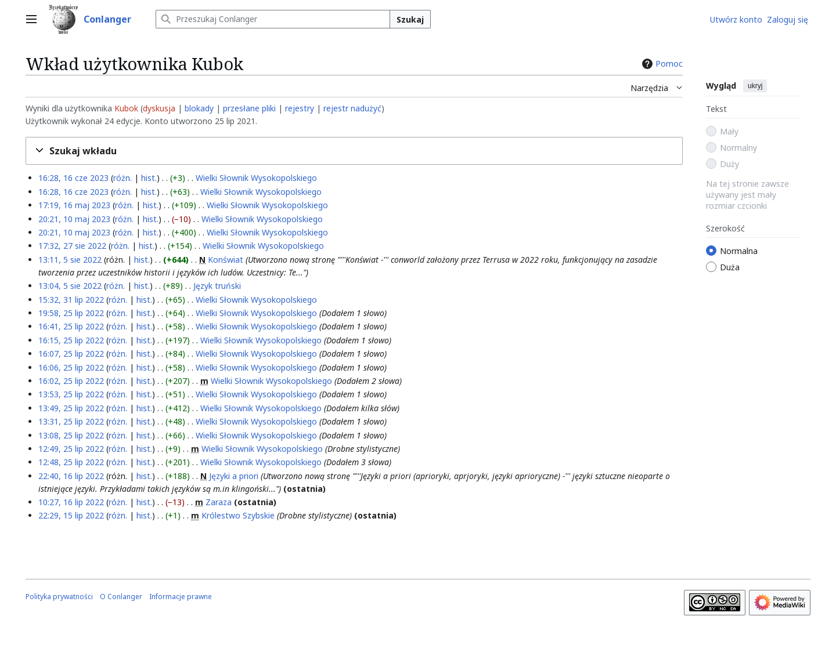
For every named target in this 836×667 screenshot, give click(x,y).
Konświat (225, 259)
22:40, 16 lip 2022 (71, 475)
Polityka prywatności (59, 596)
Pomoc (661, 63)
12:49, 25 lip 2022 (71, 448)
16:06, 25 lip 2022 (71, 367)
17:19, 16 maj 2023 (74, 205)
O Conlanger (121, 596)
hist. (149, 177)
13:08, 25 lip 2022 (71, 435)
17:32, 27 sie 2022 (72, 245)
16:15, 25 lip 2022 (71, 340)
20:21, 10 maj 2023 (74, 218)
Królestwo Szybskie (238, 515)
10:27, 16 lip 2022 (71, 501)
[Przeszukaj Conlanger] (273, 19)
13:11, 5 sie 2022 (70, 259)
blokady (199, 108)
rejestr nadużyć (352, 108)
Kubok (126, 108)
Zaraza (219, 501)
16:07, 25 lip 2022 (71, 353)
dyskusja (159, 108)
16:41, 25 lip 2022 (71, 326)
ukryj (755, 86)
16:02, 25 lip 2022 (71, 380)
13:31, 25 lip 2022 (71, 421)
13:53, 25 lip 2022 (71, 394)
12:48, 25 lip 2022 (71, 461)
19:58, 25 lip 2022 (71, 312)
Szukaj (410, 19)
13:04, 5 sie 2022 (70, 285)
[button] (354, 151)
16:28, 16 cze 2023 (73, 177)
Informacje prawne (180, 596)
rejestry (299, 108)
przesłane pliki (249, 108)
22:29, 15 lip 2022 (71, 515)
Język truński (217, 285)
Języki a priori (233, 475)
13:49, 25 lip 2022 (71, 408)
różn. (122, 177)
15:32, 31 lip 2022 (71, 299)
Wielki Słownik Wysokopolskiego (256, 177)
